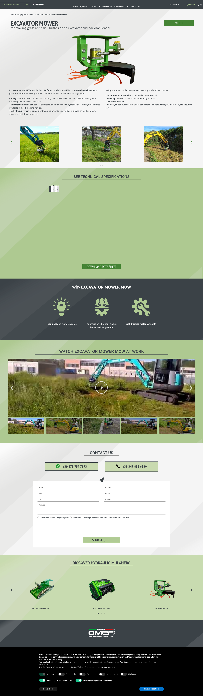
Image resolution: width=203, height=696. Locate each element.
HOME (75, 6)
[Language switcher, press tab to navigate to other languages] (174, 4)
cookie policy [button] (57, 659)
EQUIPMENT (84, 6)
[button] (11, 142)
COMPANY (95, 6)
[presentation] (57, 533)
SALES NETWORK (121, 6)
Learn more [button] (48, 689)
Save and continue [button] (152, 689)
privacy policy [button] (134, 654)
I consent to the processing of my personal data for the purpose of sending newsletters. (101, 520)
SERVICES (107, 6)
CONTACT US (135, 6)
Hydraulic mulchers (39, 14)
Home (13, 14)
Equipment (23, 14)
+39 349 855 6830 (135, 468)
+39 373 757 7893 (76, 468)
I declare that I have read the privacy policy (54, 520)
